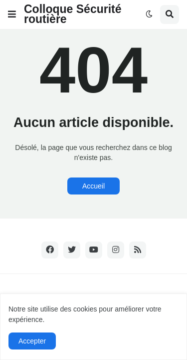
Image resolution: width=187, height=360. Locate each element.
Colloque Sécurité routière (73, 14)
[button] (12, 14)
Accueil (93, 186)
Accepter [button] (32, 341)
